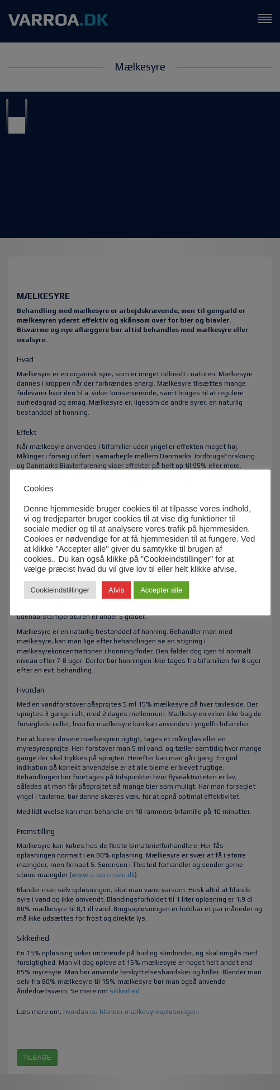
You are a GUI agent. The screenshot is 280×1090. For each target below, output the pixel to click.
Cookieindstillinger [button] (60, 590)
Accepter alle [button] (161, 590)
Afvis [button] (116, 590)
